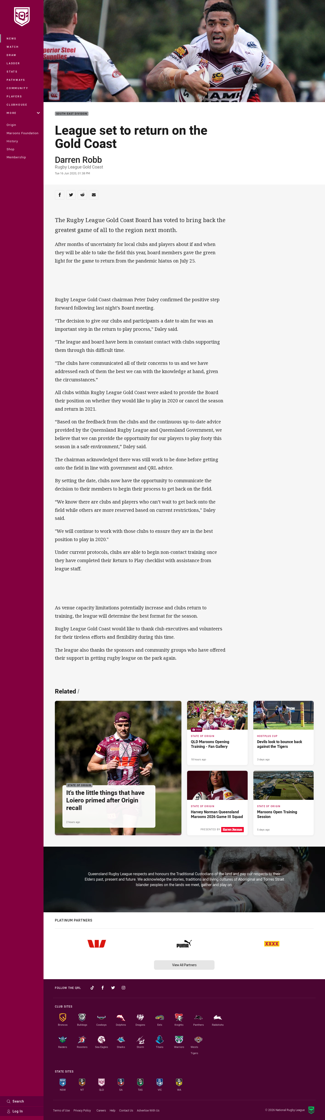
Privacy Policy (82, 1110)
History (12, 141)
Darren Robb (78, 159)
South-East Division (71, 113)
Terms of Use (61, 1110)
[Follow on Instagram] (123, 987)
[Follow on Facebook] (103, 987)
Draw (12, 55)
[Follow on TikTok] (92, 987)
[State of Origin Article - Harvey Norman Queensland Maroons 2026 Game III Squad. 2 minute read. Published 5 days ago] (217, 803)
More (23, 113)
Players (14, 96)
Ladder (13, 63)
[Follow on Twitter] (113, 987)
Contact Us (126, 1110)
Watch (13, 46)
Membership (16, 157)
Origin (11, 125)
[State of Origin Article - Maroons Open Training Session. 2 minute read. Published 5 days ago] (283, 803)
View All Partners (184, 965)
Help (112, 1110)
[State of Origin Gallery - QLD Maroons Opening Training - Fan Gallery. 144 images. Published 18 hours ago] (217, 733)
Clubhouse (17, 104)
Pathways (16, 80)
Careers (101, 1110)
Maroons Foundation (23, 133)
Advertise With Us (148, 1110)
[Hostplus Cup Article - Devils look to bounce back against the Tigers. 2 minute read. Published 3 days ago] (283, 733)
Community (17, 88)
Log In (15, 1111)
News (12, 38)
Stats (12, 71)
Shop (10, 149)
